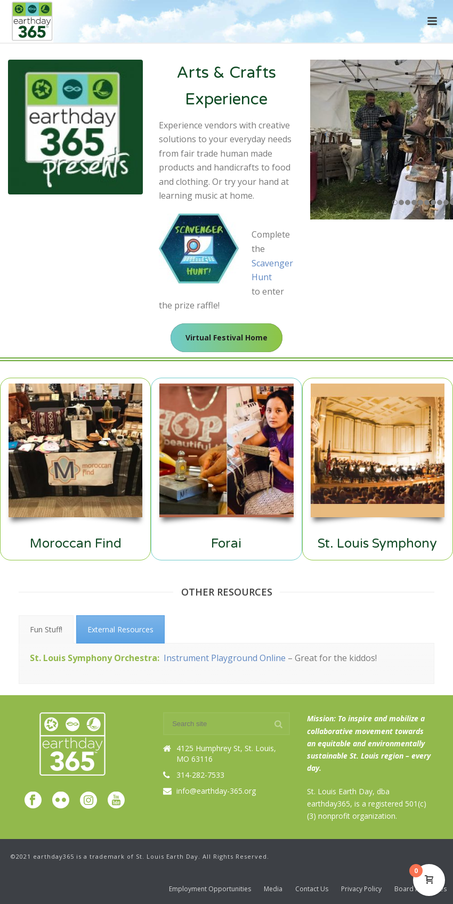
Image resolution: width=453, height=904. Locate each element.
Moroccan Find (76, 543)
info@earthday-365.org (216, 791)
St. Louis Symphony (377, 543)
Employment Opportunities (210, 889)
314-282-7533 (200, 775)
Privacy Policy (361, 889)
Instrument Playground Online (225, 658)
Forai (226, 543)
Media (273, 889)
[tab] (46, 629)
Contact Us (311, 889)
